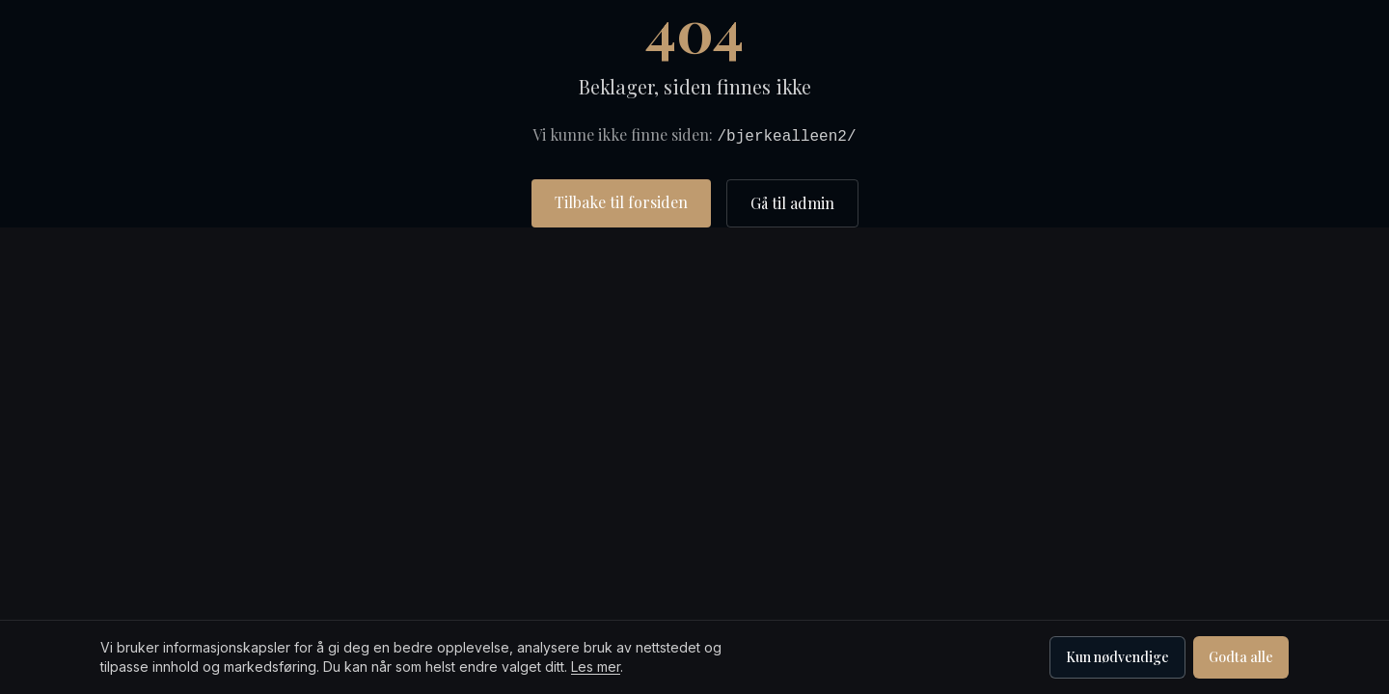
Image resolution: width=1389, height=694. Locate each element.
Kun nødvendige (1117, 657)
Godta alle (1241, 657)
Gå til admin (792, 203)
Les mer (595, 666)
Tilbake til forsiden (621, 202)
